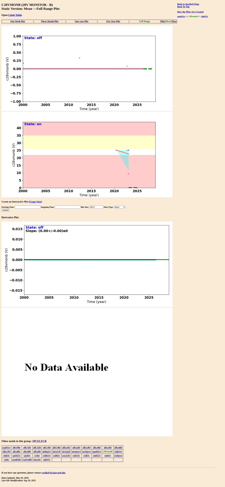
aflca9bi (27, 451)
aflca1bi (66, 447)
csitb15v (47, 455)
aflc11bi (27, 447)
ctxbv (6, 459)
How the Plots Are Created (190, 12)
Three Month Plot (49, 21)
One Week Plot (17, 21)
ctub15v (97, 455)
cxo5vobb (27, 459)
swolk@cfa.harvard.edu (53, 472)
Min (163, 21)
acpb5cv (6, 447)
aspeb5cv (181, 16)
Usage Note (35, 201)
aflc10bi (16, 447)
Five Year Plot (113, 21)
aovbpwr (86, 451)
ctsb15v (76, 455)
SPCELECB (39, 441)
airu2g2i (66, 451)
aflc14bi (56, 447)
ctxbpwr (118, 455)
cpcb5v (27, 455)
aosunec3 (76, 451)
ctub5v (107, 455)
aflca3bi (86, 447)
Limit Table (15, 15)
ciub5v (6, 455)
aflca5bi (107, 447)
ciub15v (204, 16)
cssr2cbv (66, 455)
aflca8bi (16, 451)
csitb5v (56, 455)
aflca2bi (76, 447)
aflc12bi (37, 447)
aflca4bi (97, 447)
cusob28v (16, 459)
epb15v (46, 459)
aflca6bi (118, 447)
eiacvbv (37, 459)
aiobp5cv (46, 451)
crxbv (37, 455)
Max (174, 21)
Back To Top (183, 6)
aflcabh (37, 451)
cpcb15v (16, 455)
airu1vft (57, 451)
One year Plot (81, 21)
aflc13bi (47, 447)
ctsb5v (86, 455)
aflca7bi (6, 451)
